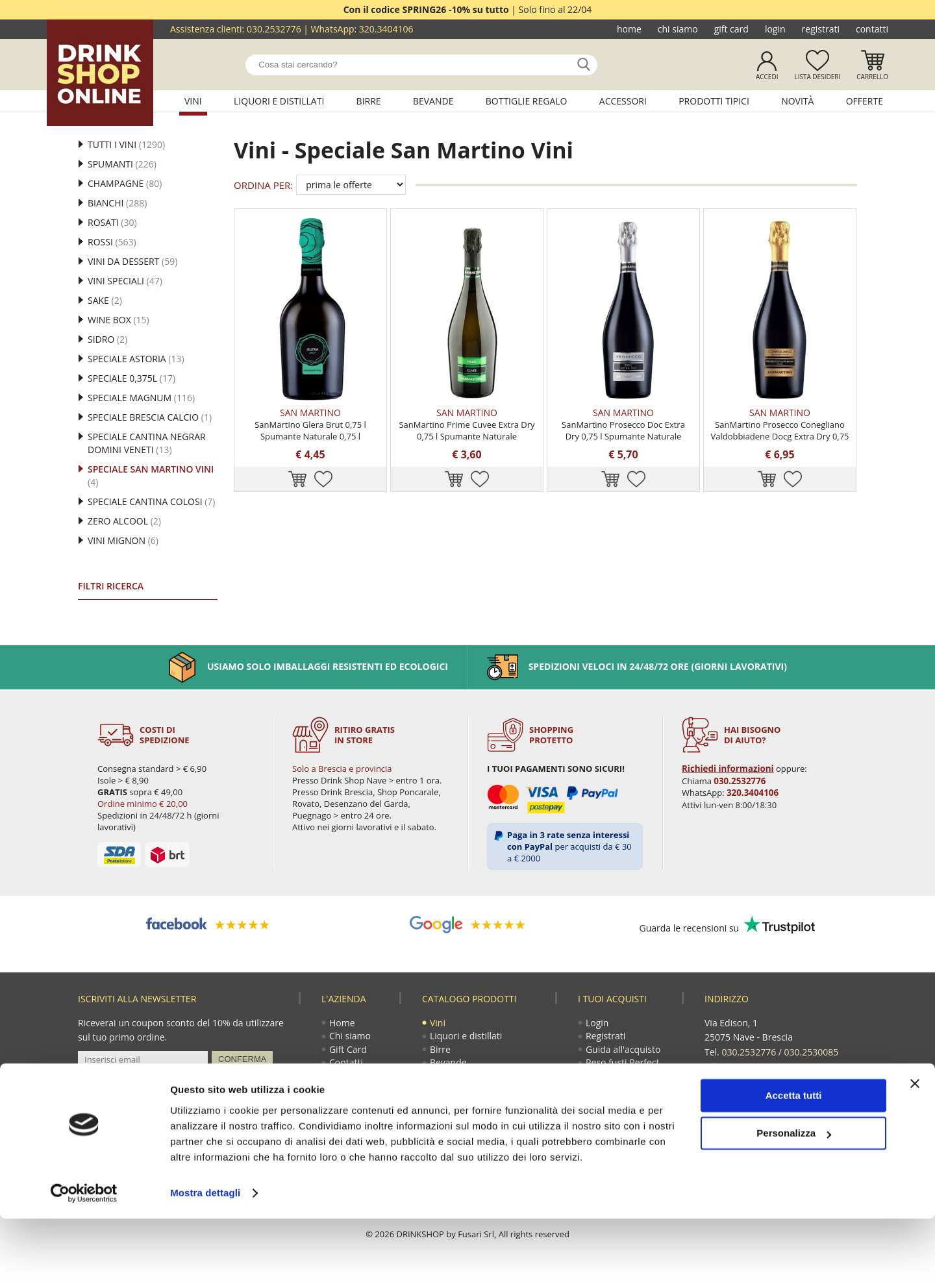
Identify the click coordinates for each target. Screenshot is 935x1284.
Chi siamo (678, 29)
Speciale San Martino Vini (151, 475)
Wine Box (118, 320)
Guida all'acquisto (623, 1051)
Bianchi (117, 203)
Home (629, 29)
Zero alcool (124, 521)
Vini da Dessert (132, 261)
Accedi (767, 76)
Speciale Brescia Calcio (150, 417)
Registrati (821, 29)
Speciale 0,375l (131, 378)
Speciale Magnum (141, 397)
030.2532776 (274, 29)
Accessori (623, 101)
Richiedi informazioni (726, 768)
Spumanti (122, 164)
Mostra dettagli (205, 1258)
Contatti (872, 29)
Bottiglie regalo (526, 101)
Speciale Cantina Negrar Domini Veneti (147, 443)
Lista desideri (817, 76)
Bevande (433, 101)
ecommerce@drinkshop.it (787, 1080)
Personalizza (793, 1198)
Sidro (107, 339)
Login (775, 29)
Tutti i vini (126, 144)
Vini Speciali (125, 281)
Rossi (112, 242)
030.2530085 (811, 1051)
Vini (193, 101)
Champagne (125, 183)
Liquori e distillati (279, 101)
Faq (594, 1115)
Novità (797, 101)
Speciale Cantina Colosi (151, 501)
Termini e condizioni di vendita (629, 1095)
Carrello (872, 76)
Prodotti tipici (714, 101)
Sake (105, 300)
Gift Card (731, 29)
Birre (368, 101)
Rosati (112, 222)
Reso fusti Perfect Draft (623, 1070)
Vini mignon (123, 540)
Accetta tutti (794, 1161)
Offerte (864, 101)
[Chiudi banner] (914, 1149)
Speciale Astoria (136, 358)
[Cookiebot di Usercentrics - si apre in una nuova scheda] (84, 1258)
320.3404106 (386, 29)
